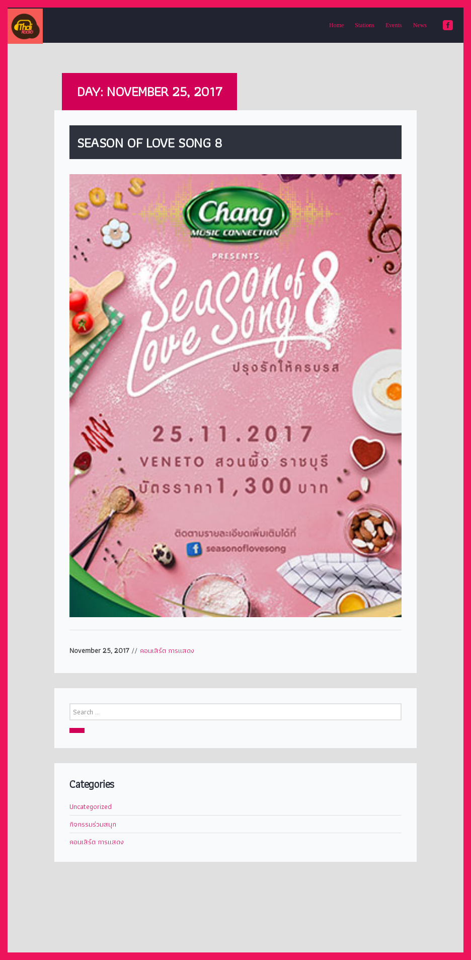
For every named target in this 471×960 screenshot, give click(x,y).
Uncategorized (90, 806)
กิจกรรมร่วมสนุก (92, 824)
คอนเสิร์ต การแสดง (167, 650)
